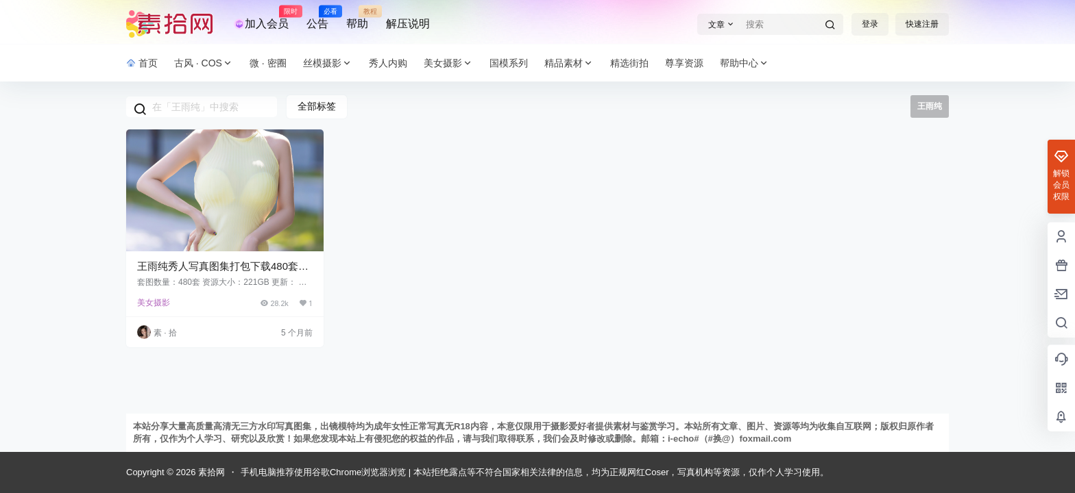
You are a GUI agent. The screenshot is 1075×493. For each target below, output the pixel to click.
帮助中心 (744, 63)
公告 (317, 17)
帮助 (357, 17)
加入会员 (261, 17)
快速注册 (922, 24)
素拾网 (210, 472)
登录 (870, 24)
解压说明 (408, 23)
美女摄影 (448, 63)
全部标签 (317, 106)
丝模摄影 (327, 63)
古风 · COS (203, 63)
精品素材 (569, 63)
